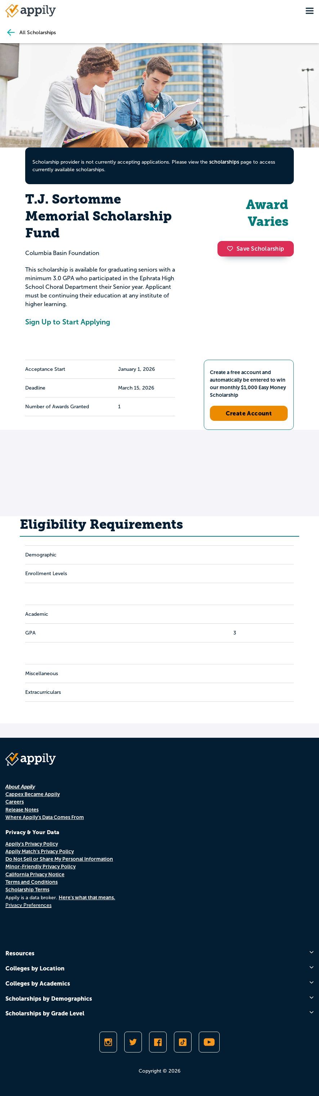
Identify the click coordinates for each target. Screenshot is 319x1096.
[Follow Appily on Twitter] (133, 1042)
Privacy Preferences (28, 905)
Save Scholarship (255, 249)
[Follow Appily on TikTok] (183, 1042)
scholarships (224, 162)
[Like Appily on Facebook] (158, 1042)
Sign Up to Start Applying (67, 322)
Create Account (249, 413)
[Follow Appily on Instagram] (108, 1042)
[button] (232, 248)
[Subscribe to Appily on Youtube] (209, 1042)
